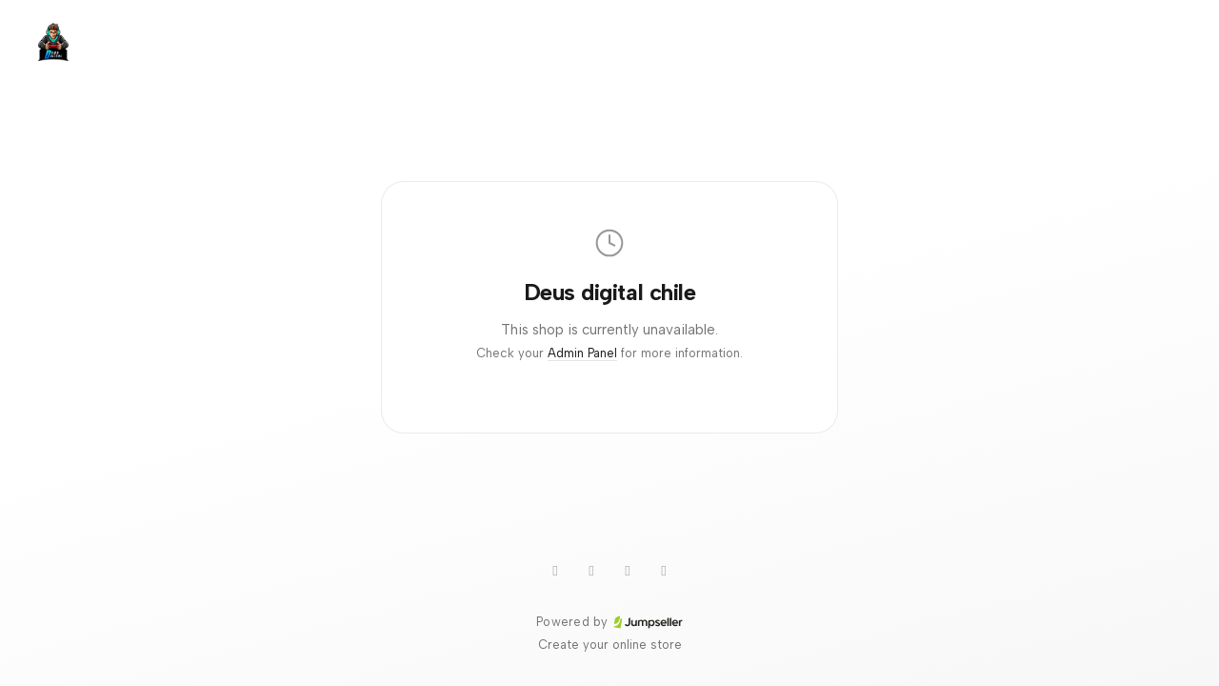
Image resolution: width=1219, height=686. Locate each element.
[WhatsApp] (555, 571)
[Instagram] (627, 571)
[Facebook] (664, 571)
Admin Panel (582, 353)
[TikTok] (591, 571)
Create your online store (610, 644)
